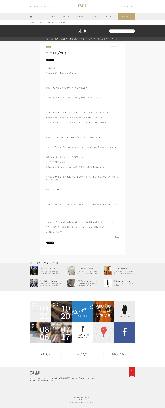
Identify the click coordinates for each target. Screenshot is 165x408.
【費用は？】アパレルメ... (87, 281)
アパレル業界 (102, 39)
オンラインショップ (36, 380)
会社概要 (66, 16)
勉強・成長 (73, 39)
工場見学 (94, 16)
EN (117, 6)
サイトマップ (124, 6)
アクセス (132, 6)
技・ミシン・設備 (52, 39)
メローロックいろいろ (85, 268)
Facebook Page (48, 380)
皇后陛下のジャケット (48, 268)
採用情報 (80, 16)
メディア (92, 39)
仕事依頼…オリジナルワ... (124, 281)
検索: (106, 31)
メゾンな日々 (114, 39)
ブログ (74, 378)
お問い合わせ (126, 16)
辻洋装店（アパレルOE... (49, 281)
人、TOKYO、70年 (47, 16)
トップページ (34, 378)
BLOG (108, 16)
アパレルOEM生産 (121, 268)
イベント (83, 39)
